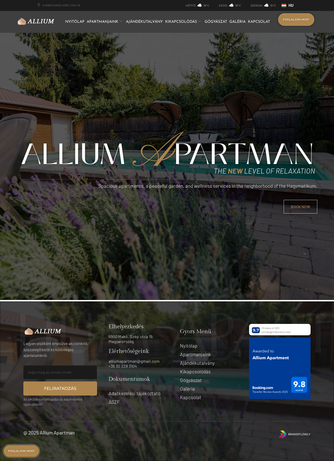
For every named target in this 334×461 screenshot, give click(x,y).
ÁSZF (114, 402)
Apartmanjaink (104, 22)
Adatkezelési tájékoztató (135, 393)
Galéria (237, 22)
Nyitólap (74, 22)
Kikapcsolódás (183, 22)
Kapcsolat (259, 22)
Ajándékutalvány (144, 22)
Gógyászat (216, 22)
